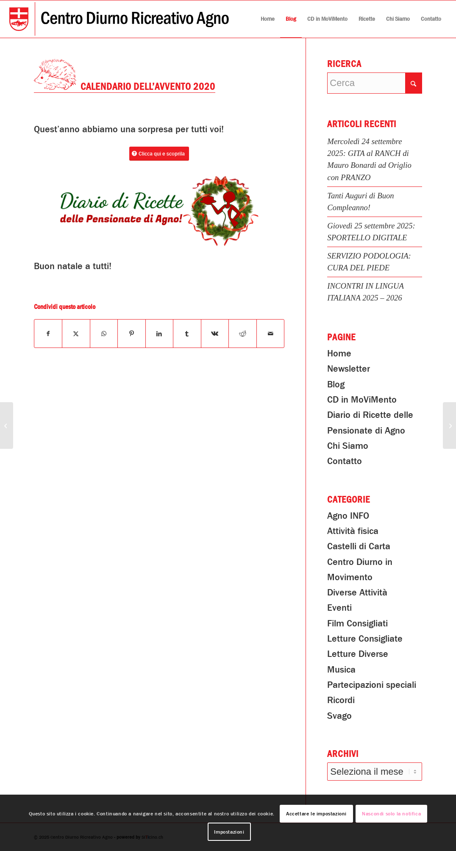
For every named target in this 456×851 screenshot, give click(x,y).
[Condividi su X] (76, 334)
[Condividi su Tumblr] (187, 334)
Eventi (339, 608)
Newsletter (348, 369)
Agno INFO (348, 516)
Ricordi (341, 700)
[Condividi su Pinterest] (131, 334)
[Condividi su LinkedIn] (159, 334)
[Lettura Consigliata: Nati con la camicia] (449, 425)
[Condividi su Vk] (215, 334)
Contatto (344, 461)
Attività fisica (352, 531)
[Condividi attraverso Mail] (270, 334)
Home (339, 353)
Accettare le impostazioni (316, 813)
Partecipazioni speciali (371, 685)
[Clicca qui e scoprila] (159, 154)
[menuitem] (267, 19)
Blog (336, 384)
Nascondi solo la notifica (391, 813)
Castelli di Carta (358, 546)
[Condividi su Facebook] (48, 334)
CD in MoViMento (362, 400)
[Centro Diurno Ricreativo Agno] (119, 19)
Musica (341, 670)
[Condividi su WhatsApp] (104, 334)
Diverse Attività (357, 592)
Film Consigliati (357, 623)
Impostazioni (229, 832)
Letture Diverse (357, 654)
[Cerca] (374, 83)
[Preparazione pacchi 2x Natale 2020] (6, 425)
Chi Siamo (347, 446)
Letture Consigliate (365, 639)
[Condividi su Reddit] (242, 334)
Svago (339, 716)
